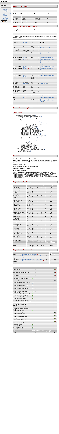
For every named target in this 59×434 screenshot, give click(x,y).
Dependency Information (6, 11)
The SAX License (46, 100)
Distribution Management (7, 13)
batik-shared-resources (25, 67)
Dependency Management (5, 12)
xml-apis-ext (25, 102)
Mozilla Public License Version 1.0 (46, 49)
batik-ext (24, 61)
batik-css (24, 57)
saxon (24, 49)
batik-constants (25, 54)
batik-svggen (25, 68)
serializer (24, 95)
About (4, 14)
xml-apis (24, 99)
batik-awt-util (25, 52)
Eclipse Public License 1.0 (45, 47)
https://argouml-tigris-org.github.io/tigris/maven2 (31, 262)
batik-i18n (24, 64)
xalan (24, 97)
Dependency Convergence (5, 10)
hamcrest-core (25, 83)
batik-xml (24, 73)
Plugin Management (6, 16)
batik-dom (24, 59)
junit (23, 47)
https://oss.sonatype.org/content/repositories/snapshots (32, 260)
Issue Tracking (5, 15)
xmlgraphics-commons (25, 76)
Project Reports (4, 19)
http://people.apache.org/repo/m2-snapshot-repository (32, 259)
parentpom (3, 6)
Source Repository (6, 17)
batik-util (24, 70)
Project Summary (5, 18)
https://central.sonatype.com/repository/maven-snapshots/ (33, 257)
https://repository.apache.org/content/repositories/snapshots (33, 255)
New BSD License (43, 83)
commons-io (25, 42)
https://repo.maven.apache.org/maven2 (29, 254)
